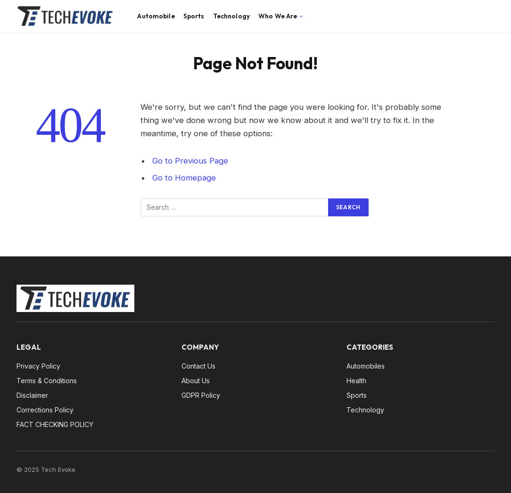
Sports (194, 16)
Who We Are (277, 16)
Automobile (155, 16)
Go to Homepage (184, 177)
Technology (231, 16)
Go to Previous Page (190, 160)
